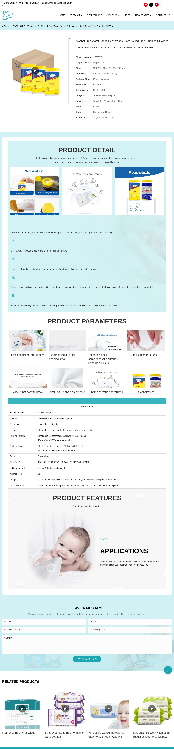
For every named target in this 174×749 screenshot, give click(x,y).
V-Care (5, 26)
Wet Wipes (32, 26)
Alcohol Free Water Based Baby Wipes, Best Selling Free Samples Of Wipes (78, 26)
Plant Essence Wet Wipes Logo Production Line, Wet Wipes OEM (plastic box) (151, 735)
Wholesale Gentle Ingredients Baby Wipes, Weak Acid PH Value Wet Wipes (106, 735)
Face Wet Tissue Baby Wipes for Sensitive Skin (65, 734)
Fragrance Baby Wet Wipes (18, 732)
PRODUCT (17, 26)
